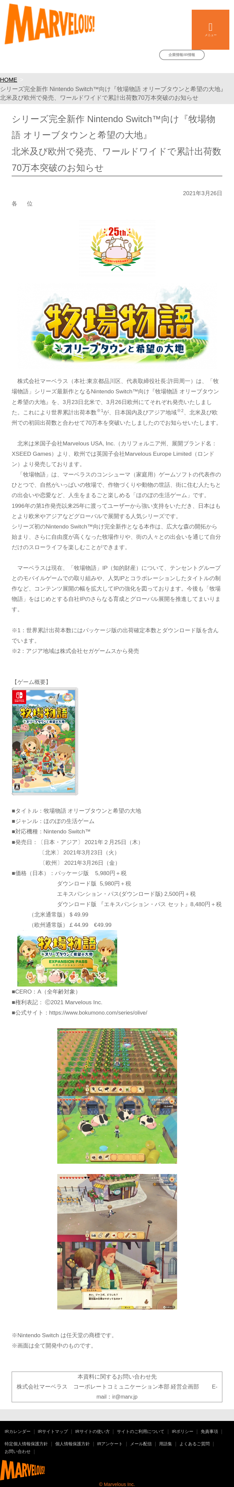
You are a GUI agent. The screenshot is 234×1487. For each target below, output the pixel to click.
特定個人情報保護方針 (26, 1444)
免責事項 (209, 1431)
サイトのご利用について (140, 1431)
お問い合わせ (18, 1451)
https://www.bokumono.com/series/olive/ (98, 1013)
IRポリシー (182, 1431)
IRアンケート (110, 1444)
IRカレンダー (18, 1431)
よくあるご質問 (194, 1444)
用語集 (165, 1444)
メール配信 (141, 1444)
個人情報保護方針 (72, 1444)
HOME (8, 79)
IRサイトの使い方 (92, 1431)
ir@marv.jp (124, 1397)
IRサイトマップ (53, 1431)
